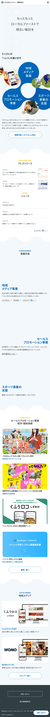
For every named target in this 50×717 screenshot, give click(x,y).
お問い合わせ (41, 713)
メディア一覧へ (29, 300)
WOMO (17, 300)
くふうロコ (7, 300)
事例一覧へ (25, 570)
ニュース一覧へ (40, 230)
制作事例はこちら (9, 354)
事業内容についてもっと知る (25, 135)
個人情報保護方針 (25, 701)
